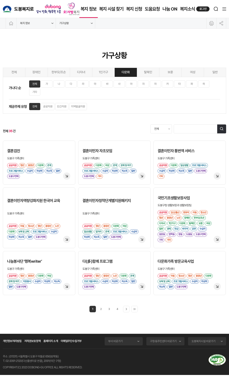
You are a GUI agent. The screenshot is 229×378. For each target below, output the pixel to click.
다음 (126, 312)
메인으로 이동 (11, 23)
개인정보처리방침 (12, 344)
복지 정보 (88, 9)
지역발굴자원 (79, 106)
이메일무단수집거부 (71, 344)
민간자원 (62, 106)
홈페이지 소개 (50, 344)
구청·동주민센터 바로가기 (163, 344)
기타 (35, 92)
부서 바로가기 (115, 344)
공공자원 (48, 106)
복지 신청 (134, 9)
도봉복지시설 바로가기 (203, 344)
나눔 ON (169, 9)
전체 (35, 84)
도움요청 (152, 9)
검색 (221, 128)
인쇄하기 (211, 23)
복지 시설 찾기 (111, 9)
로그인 (202, 9)
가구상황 (64, 23)
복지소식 (187, 9)
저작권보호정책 (32, 344)
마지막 (134, 312)
